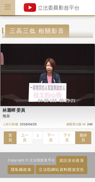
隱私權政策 (21, 169)
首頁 (10, 137)
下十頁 (67, 137)
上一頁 (25, 137)
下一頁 (51, 137)
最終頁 (83, 137)
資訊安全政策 (71, 160)
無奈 (6, 116)
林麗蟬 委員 (14, 110)
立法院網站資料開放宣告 (61, 169)
